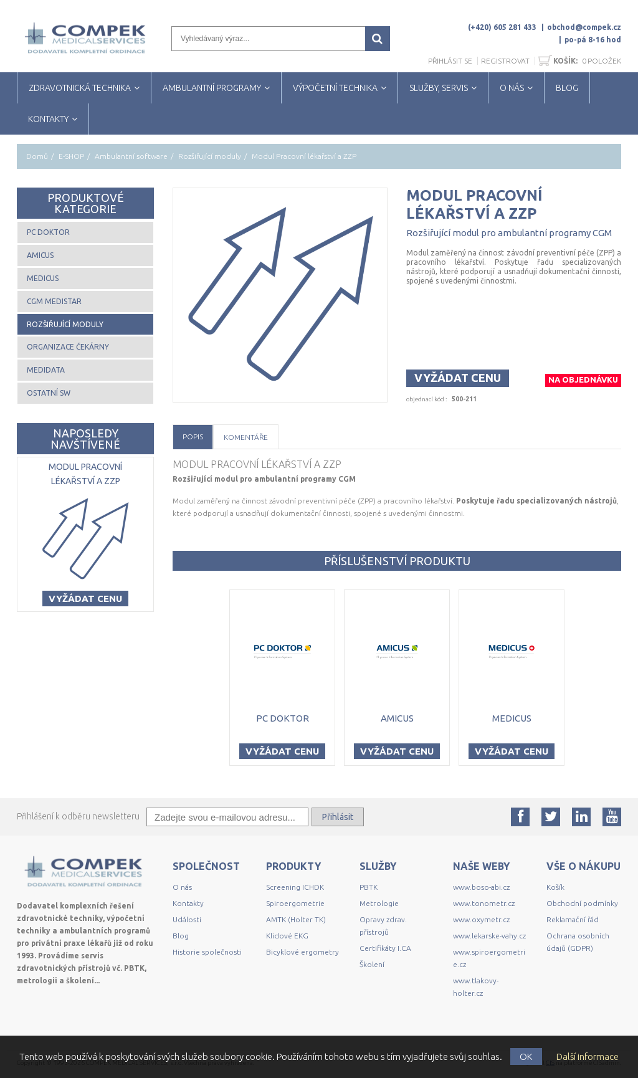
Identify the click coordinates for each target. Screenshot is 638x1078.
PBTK (368, 887)
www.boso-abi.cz (481, 887)
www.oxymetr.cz (481, 919)
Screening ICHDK (295, 887)
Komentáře (246, 437)
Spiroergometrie (295, 903)
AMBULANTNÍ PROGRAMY (212, 88)
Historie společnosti (207, 952)
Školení (371, 964)
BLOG (567, 88)
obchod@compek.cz (584, 27)
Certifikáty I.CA (385, 948)
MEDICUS (43, 278)
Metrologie (379, 903)
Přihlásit (337, 817)
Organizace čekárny (68, 347)
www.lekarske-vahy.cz (489, 936)
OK (526, 1056)
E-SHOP (71, 156)
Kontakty (188, 903)
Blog (181, 936)
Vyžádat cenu (457, 377)
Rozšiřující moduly (209, 156)
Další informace (587, 1056)
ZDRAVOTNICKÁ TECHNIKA (80, 88)
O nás (182, 887)
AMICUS (40, 255)
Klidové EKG (288, 936)
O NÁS (512, 88)
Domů (37, 156)
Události (187, 919)
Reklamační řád (572, 919)
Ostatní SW (48, 393)
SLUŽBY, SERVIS (438, 88)
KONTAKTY (48, 119)
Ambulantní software (131, 156)
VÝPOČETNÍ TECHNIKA (335, 88)
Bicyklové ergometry (302, 952)
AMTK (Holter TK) (296, 919)
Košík (555, 887)
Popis (193, 436)
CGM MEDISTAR (54, 301)
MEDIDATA (46, 370)
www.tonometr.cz (484, 903)
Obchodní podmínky (582, 903)
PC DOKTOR (48, 232)
